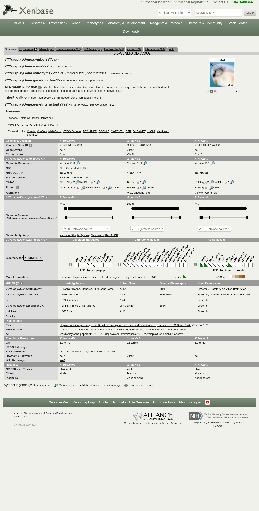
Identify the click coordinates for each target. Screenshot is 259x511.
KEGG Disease (72, 131)
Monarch (87, 288)
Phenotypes (94, 23)
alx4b (130, 305)
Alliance (75, 288)
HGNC (66, 288)
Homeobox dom (66, 97)
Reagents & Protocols (166, 23)
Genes (75, 23)
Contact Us (220, 2)
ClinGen (42, 131)
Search (250, 12)
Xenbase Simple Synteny (75, 235)
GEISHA (67, 311)
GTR (128, 131)
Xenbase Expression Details (79, 277)
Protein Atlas (217, 288)
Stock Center (237, 23)
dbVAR (151, 131)
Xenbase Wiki (59, 402)
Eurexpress (238, 294)
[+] (122, 90)
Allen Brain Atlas (236, 288)
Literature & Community (204, 23)
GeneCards (106, 288)
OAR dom (30, 97)
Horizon (64, 373)
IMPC (169, 294)
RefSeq (131, 182)
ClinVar (31, 131)
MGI (64, 294)
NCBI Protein (68, 187)
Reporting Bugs (84, 402)
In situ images (110, 277)
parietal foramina (41, 117)
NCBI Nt (65, 182)
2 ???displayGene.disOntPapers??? (164, 334)
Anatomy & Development (126, 23)
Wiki (172, 49)
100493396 (66, 173)
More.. (117, 187)
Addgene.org (135, 377)
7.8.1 (24, 416)
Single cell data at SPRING (140, 277)
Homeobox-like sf (88, 97)
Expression (57, 23)
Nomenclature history (121, 73)
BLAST (19, 23)
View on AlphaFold (138, 192)
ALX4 (123, 288)
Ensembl (203, 288)
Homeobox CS (47, 97)
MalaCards (55, 131)
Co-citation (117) (105, 104)
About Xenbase (163, 402)
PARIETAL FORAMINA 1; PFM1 (34, 124)
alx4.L (131, 369)
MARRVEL (117, 131)
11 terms (65, 342)
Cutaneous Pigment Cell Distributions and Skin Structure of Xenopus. (101, 329)
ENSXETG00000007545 (74, 177)
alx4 (62, 369)
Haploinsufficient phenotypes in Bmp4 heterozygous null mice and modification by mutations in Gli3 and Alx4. (125, 325)
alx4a (123, 305)
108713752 (134, 173)
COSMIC (104, 131)
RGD (65, 300)
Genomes (36, 23)
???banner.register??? (191, 2)
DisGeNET (139, 131)
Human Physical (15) (81, 104)
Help (122, 402)
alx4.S (198, 369)
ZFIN (65, 305)
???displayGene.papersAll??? (78, 334)
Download (130, 31)
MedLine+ (163, 131)
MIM (96, 288)
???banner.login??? (156, 2)
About (190, 402)
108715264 (201, 173)
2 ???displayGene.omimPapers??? (119, 334)
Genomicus (98, 235)
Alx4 (122, 294)
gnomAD (32, 134)
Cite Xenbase (139, 402)
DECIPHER (90, 131)
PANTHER (111, 235)
